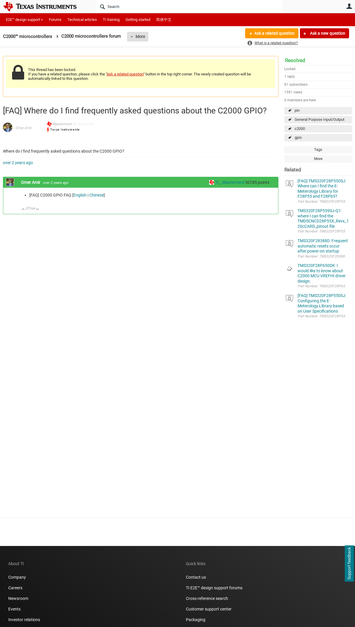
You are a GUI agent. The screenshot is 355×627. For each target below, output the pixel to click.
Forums (55, 19)
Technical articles (82, 19)
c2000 (300, 128)
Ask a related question (274, 33)
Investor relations (24, 619)
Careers (15, 587)
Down (37, 209)
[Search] (189, 6)
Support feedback (349, 563)
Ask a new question (327, 33)
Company (17, 577)
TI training (111, 19)
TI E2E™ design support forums (214, 587)
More (140, 36)
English (80, 195)
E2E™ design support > (24, 19)
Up (23, 209)
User (349, 6)
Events (14, 609)
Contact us (196, 577)
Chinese (96, 195)
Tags (318, 149)
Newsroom (18, 598)
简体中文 (163, 19)
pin (297, 110)
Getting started (138, 19)
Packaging (195, 619)
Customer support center (209, 609)
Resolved (295, 60)
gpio (298, 137)
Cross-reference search (207, 598)
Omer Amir (23, 128)
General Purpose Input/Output (319, 119)
